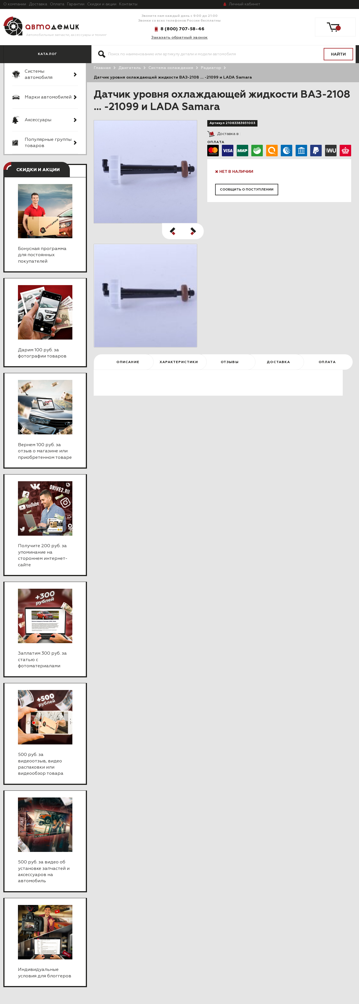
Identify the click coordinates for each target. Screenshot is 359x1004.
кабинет (244, 4)
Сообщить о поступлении (246, 189)
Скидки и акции (101, 4)
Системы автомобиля (38, 74)
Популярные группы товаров (48, 142)
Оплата (57, 4)
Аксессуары (38, 120)
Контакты (128, 4)
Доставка (38, 4)
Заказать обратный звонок (179, 38)
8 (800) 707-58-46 (182, 29)
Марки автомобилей (48, 97)
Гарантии (75, 4)
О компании (14, 4)
